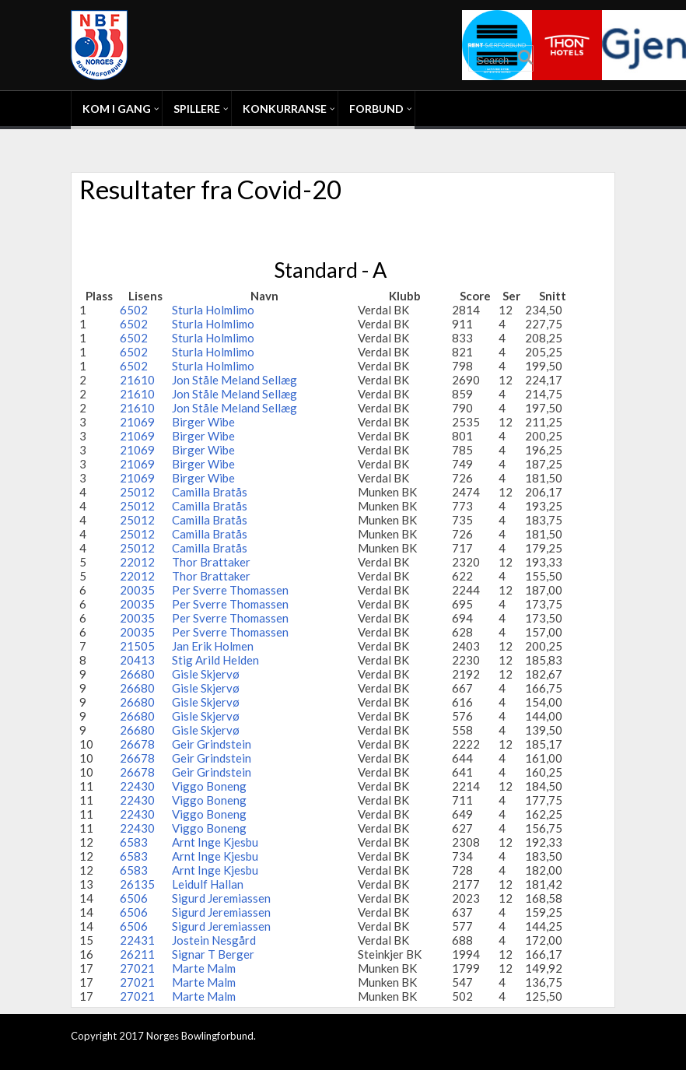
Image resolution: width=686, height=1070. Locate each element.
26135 (137, 884)
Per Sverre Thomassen (230, 590)
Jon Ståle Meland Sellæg (234, 380)
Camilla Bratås (209, 492)
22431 (137, 940)
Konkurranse (285, 108)
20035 (137, 590)
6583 (134, 842)
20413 (137, 660)
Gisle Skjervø (206, 674)
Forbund (376, 108)
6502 (134, 310)
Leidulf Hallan (207, 884)
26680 (137, 674)
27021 (137, 968)
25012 (137, 492)
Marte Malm (204, 968)
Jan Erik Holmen (213, 646)
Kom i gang (116, 108)
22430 (137, 786)
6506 (134, 898)
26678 (137, 744)
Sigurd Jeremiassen (221, 898)
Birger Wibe (203, 422)
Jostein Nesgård (214, 940)
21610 (137, 380)
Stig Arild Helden (215, 660)
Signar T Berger (213, 954)
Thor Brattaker (211, 562)
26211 (137, 954)
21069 (137, 422)
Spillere (196, 108)
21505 (137, 646)
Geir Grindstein (211, 744)
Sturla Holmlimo (213, 310)
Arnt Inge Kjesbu (215, 842)
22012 (137, 562)
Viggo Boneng (209, 786)
